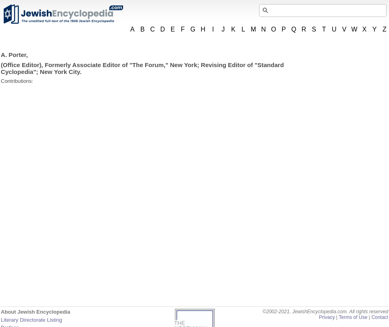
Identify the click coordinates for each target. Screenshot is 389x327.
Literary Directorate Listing (31, 320)
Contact (379, 317)
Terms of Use (353, 317)
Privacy (327, 317)
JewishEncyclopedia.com (63, 14)
